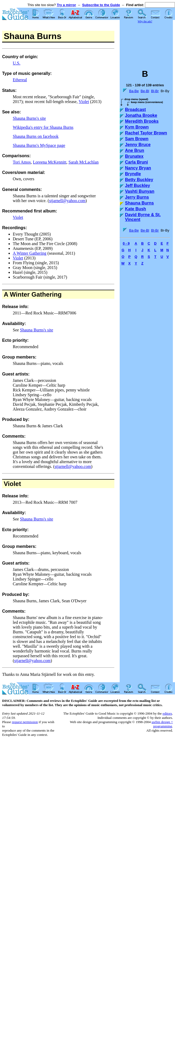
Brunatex (134, 156)
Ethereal (20, 80)
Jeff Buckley (137, 185)
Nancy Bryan (138, 168)
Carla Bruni (136, 162)
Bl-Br (155, 91)
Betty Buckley (139, 179)
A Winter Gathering (29, 253)
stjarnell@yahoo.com (67, 200)
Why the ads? (145, 21)
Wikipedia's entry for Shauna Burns (43, 127)
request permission (25, 722)
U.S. (16, 63)
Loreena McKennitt (49, 162)
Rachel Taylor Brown (146, 133)
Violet (84, 101)
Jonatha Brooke (141, 115)
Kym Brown (137, 127)
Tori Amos (22, 162)
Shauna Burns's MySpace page (39, 145)
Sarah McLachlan (84, 162)
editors (167, 713)
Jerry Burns (137, 197)
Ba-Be (134, 91)
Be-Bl (145, 91)
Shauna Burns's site (29, 118)
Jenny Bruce (138, 144)
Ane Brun (134, 150)
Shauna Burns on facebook (36, 136)
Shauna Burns (139, 203)
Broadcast (135, 109)
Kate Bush (135, 209)
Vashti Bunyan (139, 191)
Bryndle (133, 174)
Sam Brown (136, 138)
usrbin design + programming (162, 724)
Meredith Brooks (142, 121)
